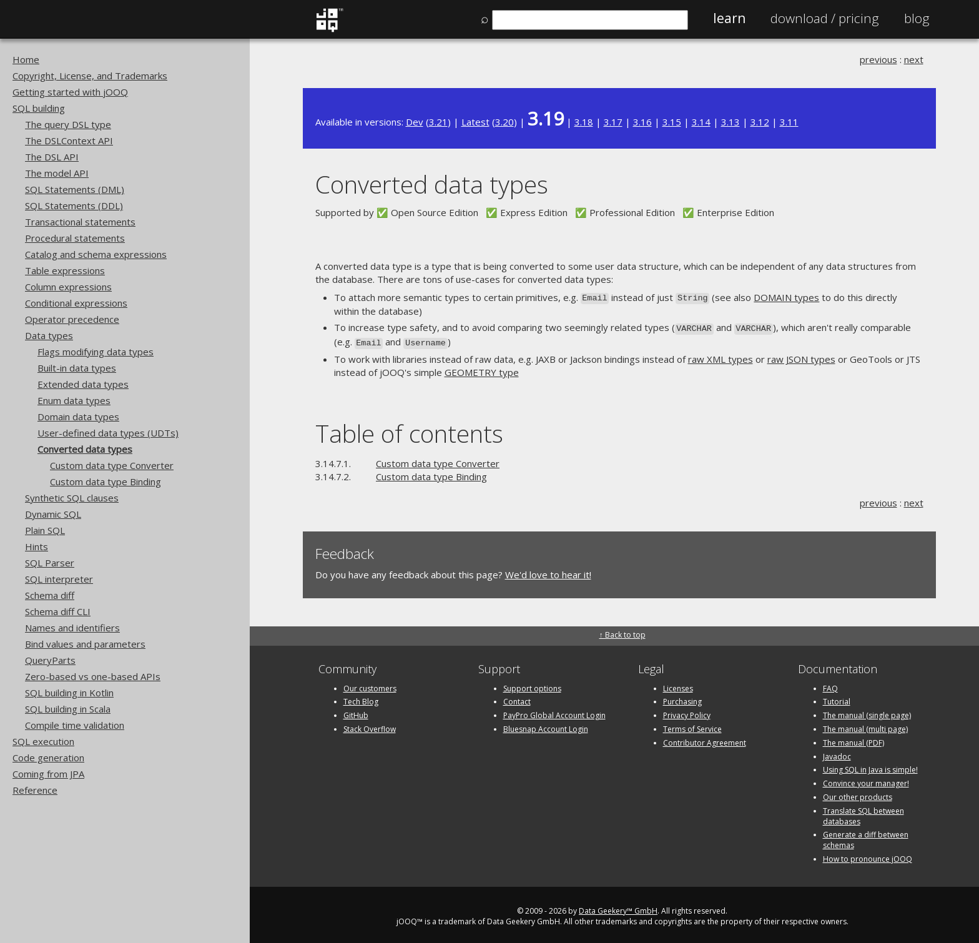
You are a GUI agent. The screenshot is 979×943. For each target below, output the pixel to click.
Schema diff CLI (58, 611)
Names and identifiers (72, 627)
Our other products (857, 793)
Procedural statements (75, 238)
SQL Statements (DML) (74, 189)
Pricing (824, 18)
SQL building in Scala (68, 709)
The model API (57, 173)
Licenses (678, 684)
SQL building (38, 108)
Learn (729, 18)
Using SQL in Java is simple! (870, 766)
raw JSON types (801, 356)
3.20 (504, 122)
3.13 (730, 122)
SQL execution (43, 741)
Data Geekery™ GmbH (618, 907)
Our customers (369, 684)
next (913, 59)
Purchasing (682, 698)
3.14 (701, 122)
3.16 (642, 122)
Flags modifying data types (95, 351)
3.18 (583, 122)
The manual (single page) (867, 711)
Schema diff (49, 595)
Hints (36, 546)
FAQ (830, 684)
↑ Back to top (622, 631)
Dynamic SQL (53, 514)
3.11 (789, 122)
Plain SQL (45, 530)
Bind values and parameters (85, 644)
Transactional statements (80, 221)
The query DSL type (68, 124)
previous (878, 59)
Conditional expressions (76, 303)
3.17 (613, 122)
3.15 (671, 122)
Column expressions (68, 286)
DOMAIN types (786, 297)
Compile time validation (74, 725)
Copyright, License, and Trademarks (89, 75)
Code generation (48, 757)
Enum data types (74, 400)
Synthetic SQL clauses (72, 497)
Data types (49, 335)
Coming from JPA (48, 774)
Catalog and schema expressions (96, 254)
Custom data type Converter (112, 465)
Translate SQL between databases (863, 812)
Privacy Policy (687, 711)
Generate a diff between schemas (865, 836)
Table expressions (65, 270)
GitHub (355, 711)
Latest (475, 122)
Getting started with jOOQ (70, 92)
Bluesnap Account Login (545, 725)
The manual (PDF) (853, 739)
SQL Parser (49, 562)
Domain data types (78, 416)
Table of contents (409, 430)
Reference (34, 790)
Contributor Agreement (704, 739)
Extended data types (83, 384)
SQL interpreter (59, 579)
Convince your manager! (866, 779)
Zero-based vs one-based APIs (92, 676)
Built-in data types (76, 368)
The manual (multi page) (865, 725)
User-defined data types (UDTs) (108, 433)
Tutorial (836, 698)
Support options (532, 684)
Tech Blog (360, 698)
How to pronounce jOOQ (867, 855)
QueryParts (50, 660)
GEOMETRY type (482, 369)
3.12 (759, 122)
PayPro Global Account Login (554, 711)
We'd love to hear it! (548, 571)
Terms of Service (692, 725)
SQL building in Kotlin (69, 692)
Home (25, 59)
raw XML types (720, 356)
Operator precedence (72, 319)
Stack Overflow (369, 725)
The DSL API (52, 157)
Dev (414, 122)
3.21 (438, 122)
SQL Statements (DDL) (74, 205)
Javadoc (837, 753)
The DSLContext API (69, 140)
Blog (917, 18)
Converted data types (84, 449)
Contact (517, 698)
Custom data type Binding (105, 481)
